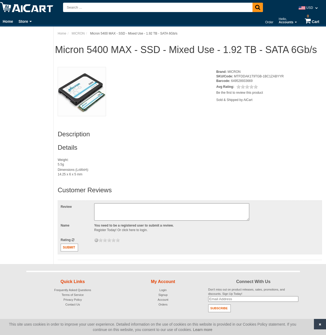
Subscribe (219, 308)
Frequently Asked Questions (72, 290)
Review (66, 207)
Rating (67, 240)
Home (8, 21)
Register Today (105, 230)
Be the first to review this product (239, 93)
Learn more (203, 330)
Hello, (288, 20)
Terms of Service (73, 294)
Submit (69, 247)
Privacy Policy (73, 299)
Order (269, 22)
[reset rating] (96, 240)
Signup (162, 294)
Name (65, 225)
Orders (163, 304)
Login (163, 290)
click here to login (134, 230)
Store (25, 21)
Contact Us (72, 304)
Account (163, 299)
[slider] (247, 87)
